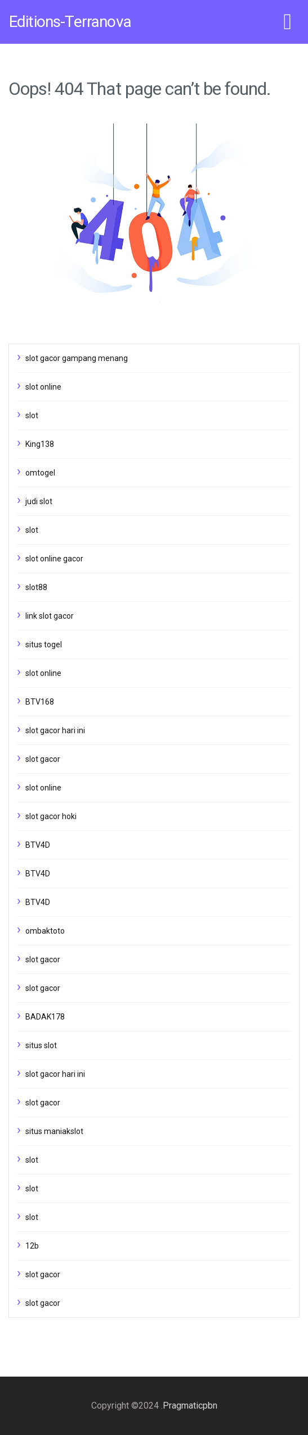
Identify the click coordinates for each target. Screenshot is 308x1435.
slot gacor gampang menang (76, 358)
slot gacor (42, 759)
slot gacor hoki (51, 816)
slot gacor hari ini (55, 730)
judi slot (38, 501)
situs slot (41, 1045)
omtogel (40, 472)
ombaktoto (45, 930)
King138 (39, 444)
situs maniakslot (54, 1131)
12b (32, 1245)
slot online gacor (54, 558)
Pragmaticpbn (190, 1405)
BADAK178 (45, 1016)
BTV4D (37, 844)
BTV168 (39, 701)
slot (31, 415)
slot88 (36, 587)
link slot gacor (49, 615)
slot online (43, 386)
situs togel (43, 644)
